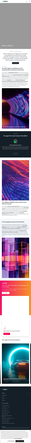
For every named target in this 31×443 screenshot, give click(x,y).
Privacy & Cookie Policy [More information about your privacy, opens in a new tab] (18, 438)
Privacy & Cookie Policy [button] (5, 405)
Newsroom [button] (3, 400)
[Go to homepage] (5, 1)
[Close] (30, 431)
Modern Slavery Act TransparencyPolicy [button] (7, 416)
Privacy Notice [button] (5, 410)
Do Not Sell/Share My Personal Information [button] (8, 423)
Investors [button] (3, 398)
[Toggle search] (26, 1)
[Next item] (17, 154)
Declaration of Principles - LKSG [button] (8, 418)
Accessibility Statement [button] (5, 421)
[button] (15, 63)
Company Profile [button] (4, 395)
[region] (15, 436)
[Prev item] (14, 154)
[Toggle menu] (29, 1)
